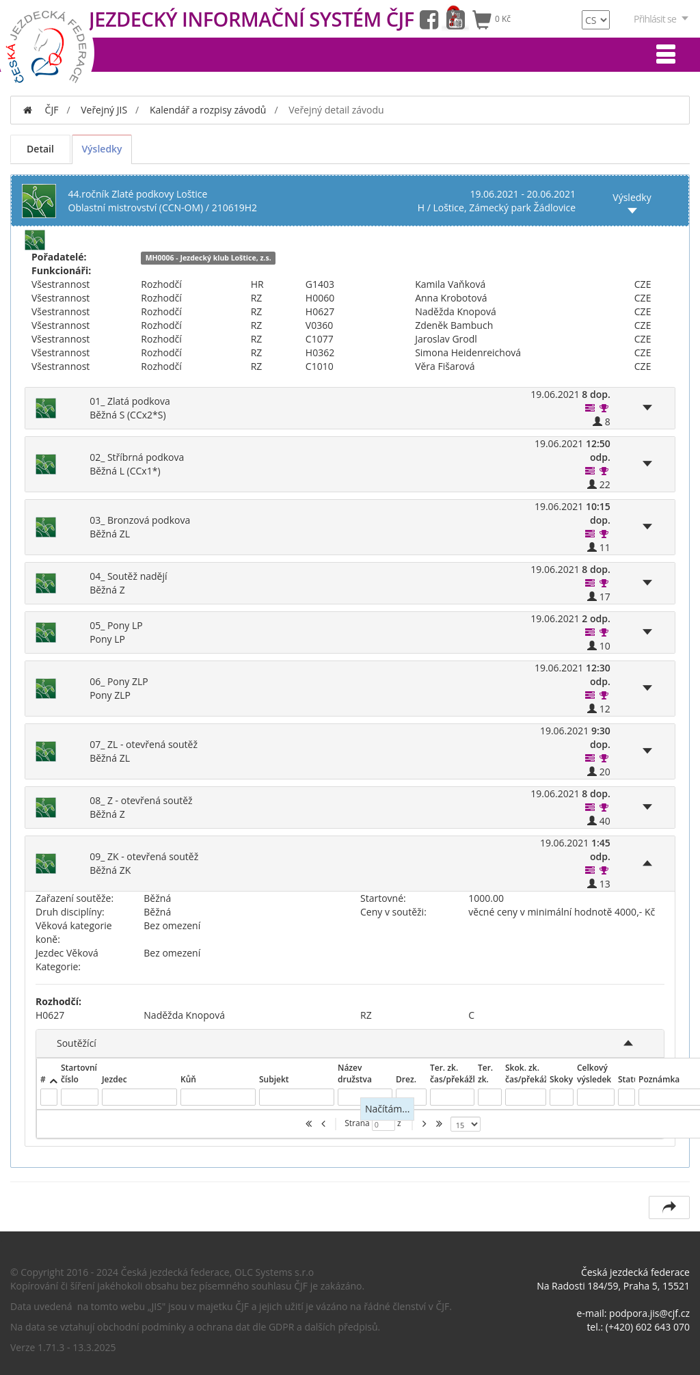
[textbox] (48, 1097)
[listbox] (465, 1124)
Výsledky (101, 148)
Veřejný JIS (104, 109)
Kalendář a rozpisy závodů (208, 109)
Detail (40, 148)
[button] (590, 407)
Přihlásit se (662, 19)
